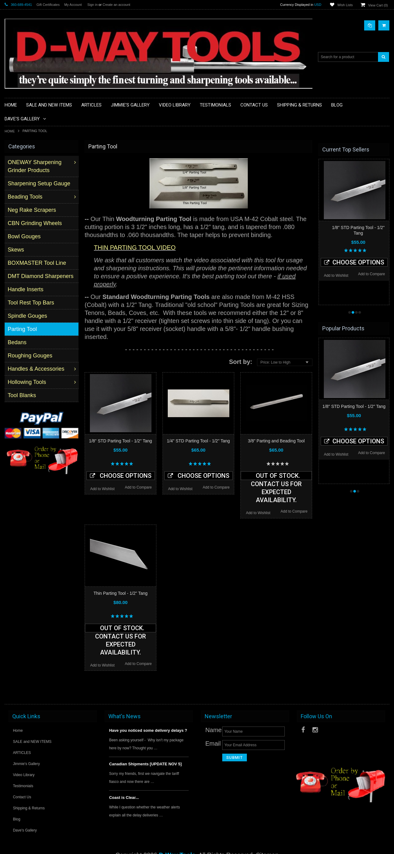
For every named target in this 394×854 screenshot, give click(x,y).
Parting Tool (23, 329)
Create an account (116, 4)
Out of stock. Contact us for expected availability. (276, 476)
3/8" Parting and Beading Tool (276, 440)
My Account (73, 4)
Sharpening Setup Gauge (39, 183)
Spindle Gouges (28, 316)
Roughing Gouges (30, 355)
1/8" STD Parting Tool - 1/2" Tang (120, 440)
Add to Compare (138, 487)
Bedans (17, 342)
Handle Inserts (26, 289)
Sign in (92, 4)
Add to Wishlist (102, 489)
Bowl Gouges (24, 236)
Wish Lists (345, 5)
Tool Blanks (22, 395)
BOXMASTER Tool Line (37, 263)
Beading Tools (25, 197)
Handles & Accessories (36, 369)
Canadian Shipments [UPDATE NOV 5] (145, 764)
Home (10, 131)
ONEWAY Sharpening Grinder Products (35, 166)
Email (213, 743)
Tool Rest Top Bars (31, 303)
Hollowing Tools (27, 382)
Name (213, 730)
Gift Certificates (48, 4)
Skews (16, 250)
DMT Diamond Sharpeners (41, 276)
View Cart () (378, 5)
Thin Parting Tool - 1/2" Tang (121, 593)
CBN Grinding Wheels (35, 223)
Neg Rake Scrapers (32, 210)
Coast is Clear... (124, 797)
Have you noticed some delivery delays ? (148, 730)
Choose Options (120, 475)
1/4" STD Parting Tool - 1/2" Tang (198, 440)
